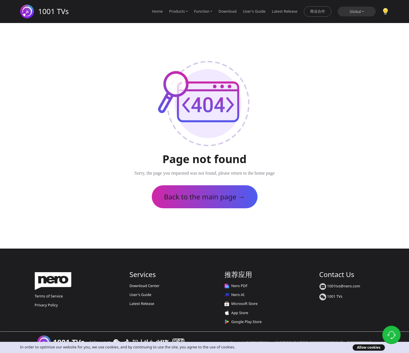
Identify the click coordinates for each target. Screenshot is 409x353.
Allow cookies (369, 347)
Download (227, 11)
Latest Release (284, 11)
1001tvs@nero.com (339, 286)
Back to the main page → (204, 196)
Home (157, 11)
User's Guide (254, 11)
